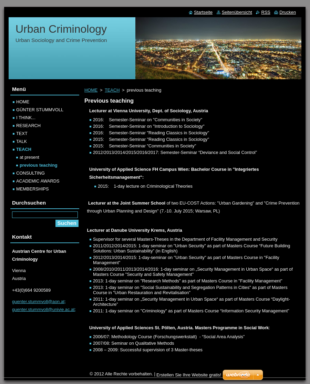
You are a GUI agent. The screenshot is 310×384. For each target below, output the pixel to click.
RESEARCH (28, 125)
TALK (21, 141)
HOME (90, 90)
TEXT (22, 133)
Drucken (287, 12)
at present (29, 157)
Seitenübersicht (237, 12)
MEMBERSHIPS (32, 188)
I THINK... (25, 117)
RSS (265, 12)
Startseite (203, 12)
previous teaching (39, 165)
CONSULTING (30, 173)
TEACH (112, 90)
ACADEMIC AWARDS (38, 181)
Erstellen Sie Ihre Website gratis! (188, 374)
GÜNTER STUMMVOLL (39, 109)
